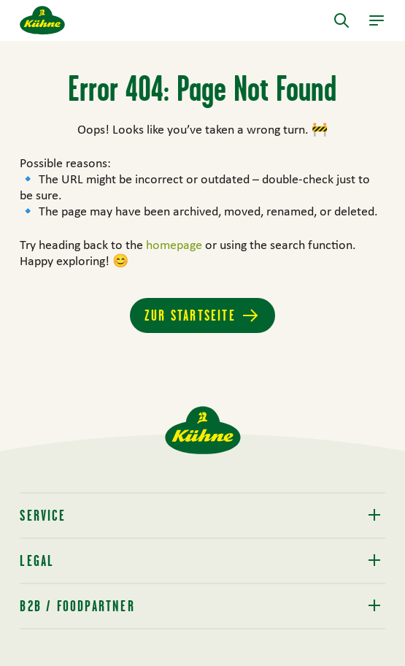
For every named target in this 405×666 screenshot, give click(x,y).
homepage (175, 244)
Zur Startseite (190, 315)
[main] (202, 223)
